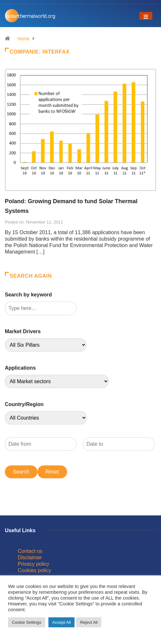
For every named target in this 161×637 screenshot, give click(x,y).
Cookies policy (34, 570)
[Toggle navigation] (146, 16)
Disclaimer (30, 557)
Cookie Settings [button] (26, 622)
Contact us (30, 551)
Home (23, 38)
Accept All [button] (61, 622)
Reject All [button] (88, 622)
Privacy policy (33, 564)
